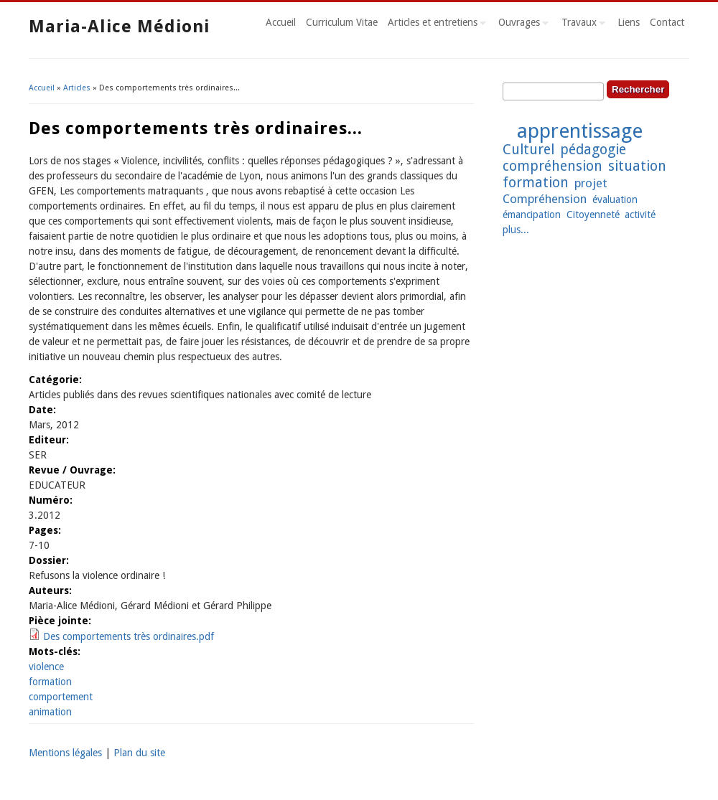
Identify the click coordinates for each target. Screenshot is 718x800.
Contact (667, 22)
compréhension (552, 166)
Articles (76, 88)
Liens (628, 22)
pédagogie (593, 149)
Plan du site (139, 752)
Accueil (281, 22)
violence (46, 666)
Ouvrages (521, 24)
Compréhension (545, 199)
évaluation (615, 199)
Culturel (528, 149)
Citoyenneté (593, 214)
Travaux (580, 24)
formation (50, 681)
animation (50, 711)
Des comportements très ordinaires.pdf (128, 636)
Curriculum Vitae (342, 22)
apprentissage (580, 131)
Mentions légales (65, 752)
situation (637, 166)
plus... (516, 229)
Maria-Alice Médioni (119, 27)
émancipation (532, 214)
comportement (61, 696)
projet (590, 183)
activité (640, 214)
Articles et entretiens (434, 24)
